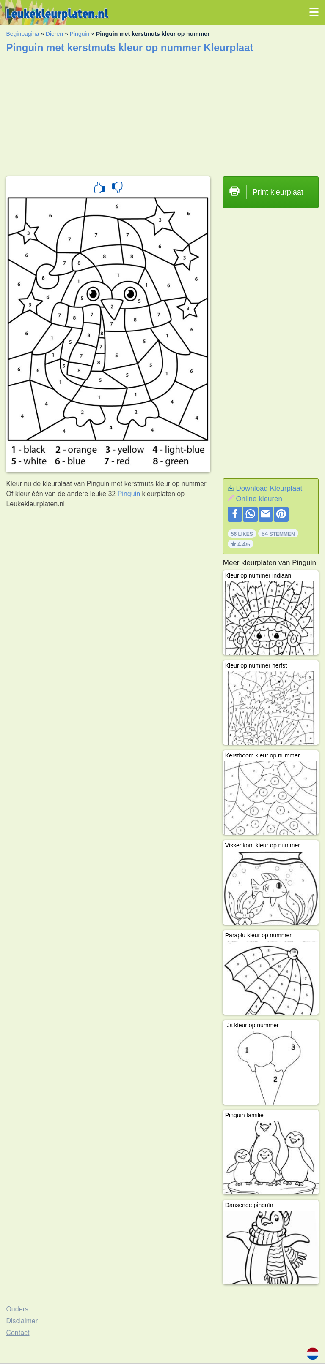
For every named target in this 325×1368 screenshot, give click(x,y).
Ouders (17, 1309)
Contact (17, 1332)
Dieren (54, 33)
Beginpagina (22, 33)
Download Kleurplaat (269, 488)
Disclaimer (22, 1321)
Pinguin (80, 33)
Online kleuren (259, 499)
